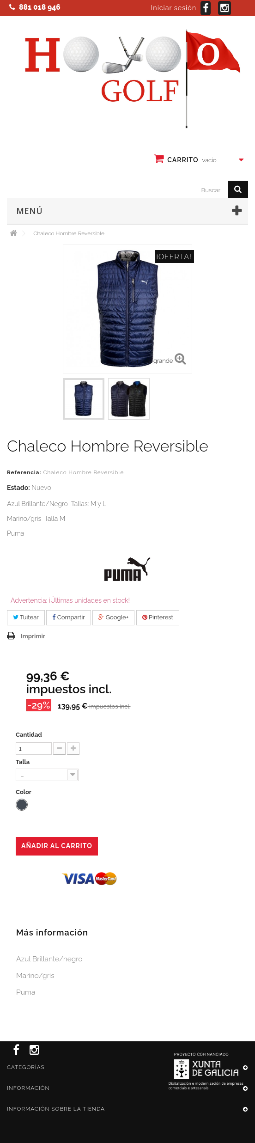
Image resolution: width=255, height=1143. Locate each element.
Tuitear (26, 617)
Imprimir (33, 636)
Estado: (18, 487)
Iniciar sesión (173, 8)
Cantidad (29, 734)
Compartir (68, 617)
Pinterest (157, 617)
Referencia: (24, 472)
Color (24, 791)
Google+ (113, 617)
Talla (23, 761)
